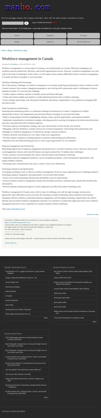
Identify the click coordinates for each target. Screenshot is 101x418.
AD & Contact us (10, 243)
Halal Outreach (10, 291)
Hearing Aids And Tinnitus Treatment (18, 309)
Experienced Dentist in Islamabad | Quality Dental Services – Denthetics (26, 386)
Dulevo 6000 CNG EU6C (62, 278)
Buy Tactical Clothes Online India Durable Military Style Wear (73, 272)
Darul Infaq (9, 305)
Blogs (17, 42)
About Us (50, 42)
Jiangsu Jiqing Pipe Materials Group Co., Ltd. (21, 278)
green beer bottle (60, 307)
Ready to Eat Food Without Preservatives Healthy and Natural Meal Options (73, 283)
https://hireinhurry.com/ (16, 209)
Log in (34, 22)
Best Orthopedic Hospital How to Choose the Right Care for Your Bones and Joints (26, 345)
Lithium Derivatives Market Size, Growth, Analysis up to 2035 (24, 379)
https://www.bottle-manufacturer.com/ (17, 222)
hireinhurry (14, 64)
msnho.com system (18, 411)
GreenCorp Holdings (12, 287)
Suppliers (50, 36)
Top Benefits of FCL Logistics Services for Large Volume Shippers (25, 272)
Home (17, 36)
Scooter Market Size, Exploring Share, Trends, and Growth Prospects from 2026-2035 (25, 358)
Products (83, 36)
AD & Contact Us (83, 42)
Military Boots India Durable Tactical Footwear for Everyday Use (74, 312)
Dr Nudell (8, 296)
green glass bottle (60, 302)
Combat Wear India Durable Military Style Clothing (71, 289)
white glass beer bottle (62, 298)
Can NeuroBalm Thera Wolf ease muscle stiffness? (23, 370)
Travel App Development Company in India (69, 318)
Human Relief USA (12, 282)
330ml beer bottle (60, 293)
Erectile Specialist (11, 300)
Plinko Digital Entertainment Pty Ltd (17, 314)
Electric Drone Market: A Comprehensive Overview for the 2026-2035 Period (25, 364)
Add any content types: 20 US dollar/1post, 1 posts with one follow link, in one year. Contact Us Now (37, 28)
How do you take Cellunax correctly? (18, 374)
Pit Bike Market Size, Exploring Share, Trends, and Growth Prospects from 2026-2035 (25, 392)
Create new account (44, 22)
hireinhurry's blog (20, 50)
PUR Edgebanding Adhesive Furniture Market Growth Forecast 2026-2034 (24, 338)
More (46, 318)
